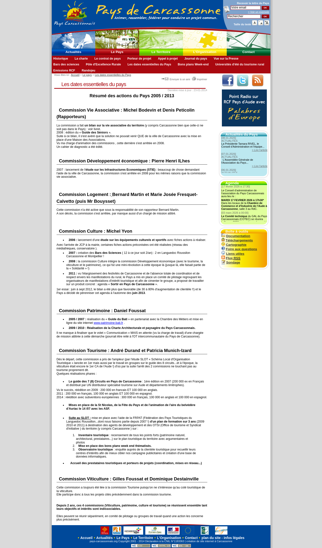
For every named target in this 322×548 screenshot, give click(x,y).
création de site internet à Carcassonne (209, 541)
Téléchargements (237, 240)
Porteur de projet (139, 58)
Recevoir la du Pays (253, 3)
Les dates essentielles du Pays (149, 64)
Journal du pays (195, 58)
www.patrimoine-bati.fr (108, 323)
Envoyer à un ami (176, 79)
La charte (81, 58)
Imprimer (199, 79)
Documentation (235, 236)
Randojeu (88, 70)
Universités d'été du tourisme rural (239, 64)
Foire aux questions (239, 249)
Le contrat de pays (108, 58)
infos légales (234, 538)
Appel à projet (168, 58)
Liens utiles (232, 254)
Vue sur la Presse (226, 58)
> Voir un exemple (258, 11)
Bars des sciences (66, 64)
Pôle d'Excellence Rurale (103, 64)
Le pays (87, 74)
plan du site (210, 538)
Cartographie (234, 245)
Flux (231, 258)
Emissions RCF (64, 70)
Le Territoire (160, 52)
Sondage (230, 262)
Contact (248, 52)
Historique (60, 58)
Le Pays (117, 52)
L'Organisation (204, 52)
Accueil (75, 74)
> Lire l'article (259, 150)
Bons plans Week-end (193, 64)
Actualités (73, 52)
